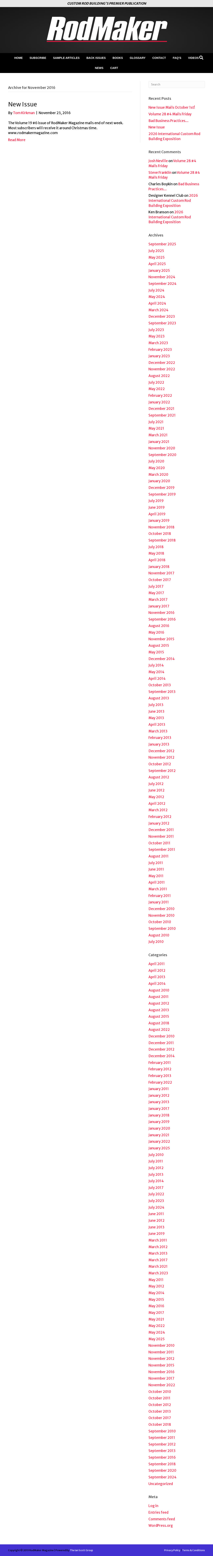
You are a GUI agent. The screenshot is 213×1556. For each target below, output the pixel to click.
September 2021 (162, 415)
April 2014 (157, 678)
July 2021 (156, 422)
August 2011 (158, 856)
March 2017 (157, 599)
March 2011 (157, 889)
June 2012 (156, 790)
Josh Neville (158, 161)
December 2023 (161, 316)
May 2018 (156, 553)
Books (118, 57)
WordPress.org (160, 1525)
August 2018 (158, 1023)
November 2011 (161, 836)
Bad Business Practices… (168, 121)
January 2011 (158, 902)
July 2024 (156, 290)
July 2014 (156, 665)
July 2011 (155, 863)
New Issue (22, 104)
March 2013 (157, 731)
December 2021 (161, 408)
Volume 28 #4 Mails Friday (169, 114)
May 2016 (156, 632)
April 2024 (157, 303)
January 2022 (159, 402)
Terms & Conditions (193, 1550)
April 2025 (157, 264)
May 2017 (156, 593)
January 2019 (158, 520)
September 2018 (162, 540)
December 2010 (161, 909)
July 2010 (156, 941)
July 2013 (155, 705)
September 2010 (162, 928)
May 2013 (156, 718)
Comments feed (161, 1519)
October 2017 (159, 580)
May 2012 (156, 797)
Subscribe (38, 57)
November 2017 (161, 573)
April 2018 (156, 560)
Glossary (137, 57)
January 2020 (159, 481)
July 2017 (155, 586)
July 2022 (156, 382)
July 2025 (156, 251)
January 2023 (159, 356)
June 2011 (156, 869)
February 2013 (159, 737)
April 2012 (156, 803)
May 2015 (156, 652)
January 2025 (159, 270)
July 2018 (156, 547)
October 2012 (159, 764)
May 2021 (156, 428)
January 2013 (158, 744)
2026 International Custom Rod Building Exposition (173, 200)
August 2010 (158, 935)
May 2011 (156, 876)
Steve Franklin (159, 172)
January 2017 (158, 606)
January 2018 (158, 566)
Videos (193, 57)
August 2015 (158, 645)
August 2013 (158, 698)
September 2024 (162, 283)
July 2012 (156, 784)
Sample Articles (66, 57)
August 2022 (159, 376)
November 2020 (161, 448)
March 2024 (158, 310)
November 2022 (161, 369)
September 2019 (162, 494)
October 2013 (159, 685)
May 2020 (156, 468)
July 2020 (156, 461)
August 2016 (158, 626)
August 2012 (158, 777)
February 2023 (160, 349)
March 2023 (158, 343)
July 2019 (156, 501)
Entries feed (158, 1512)
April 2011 (156, 882)
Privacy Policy (172, 1550)
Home (18, 57)
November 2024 (161, 277)
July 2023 (156, 330)
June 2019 (156, 507)
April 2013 (156, 724)
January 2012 (158, 823)
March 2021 (158, 435)
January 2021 (158, 442)
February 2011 (159, 896)
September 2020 (162, 455)
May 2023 (156, 336)
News (99, 68)
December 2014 (161, 659)
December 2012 (161, 751)
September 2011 (161, 849)
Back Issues (96, 57)
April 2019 (156, 514)
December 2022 (161, 362)
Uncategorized (160, 1484)
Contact (159, 57)
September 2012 (162, 771)
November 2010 (161, 915)
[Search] (201, 57)
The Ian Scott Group (81, 1550)
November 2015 (161, 639)
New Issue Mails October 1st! (171, 107)
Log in (153, 1506)
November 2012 (161, 757)
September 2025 (162, 244)
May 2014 (156, 672)
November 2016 (161, 612)
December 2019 (161, 487)
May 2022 (156, 389)
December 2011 (161, 830)
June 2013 (156, 711)
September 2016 (162, 619)
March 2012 (158, 810)
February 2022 (160, 395)
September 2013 (161, 691)
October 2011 (159, 843)
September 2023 (162, 323)
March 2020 (158, 474)
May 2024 (156, 297)
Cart (114, 68)
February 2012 (159, 816)
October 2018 (159, 533)
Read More (16, 140)
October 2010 (159, 922)
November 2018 (161, 527)
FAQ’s (177, 57)
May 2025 (156, 257)
